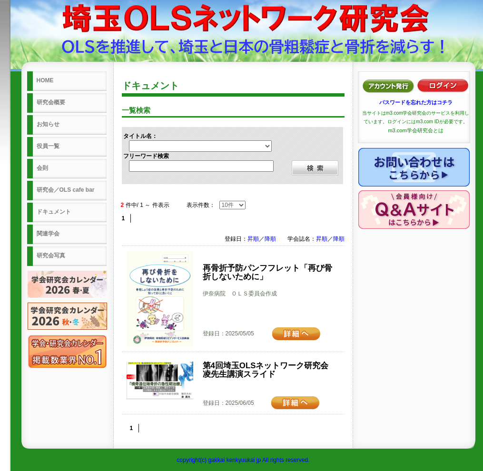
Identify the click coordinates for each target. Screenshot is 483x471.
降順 (270, 239)
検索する (315, 168)
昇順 (253, 239)
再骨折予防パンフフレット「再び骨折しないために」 (267, 272)
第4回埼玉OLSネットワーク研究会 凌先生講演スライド (270, 370)
